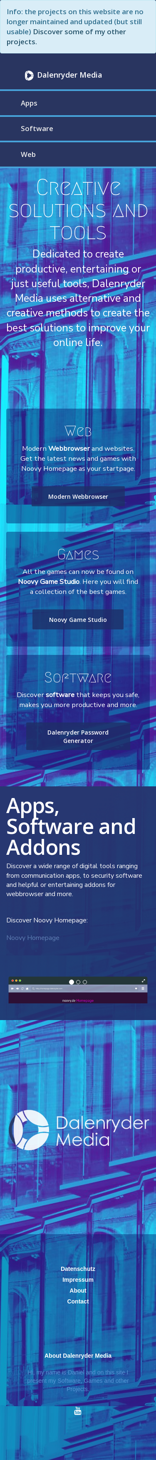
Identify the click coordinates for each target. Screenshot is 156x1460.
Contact (78, 1301)
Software (37, 128)
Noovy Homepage (32, 937)
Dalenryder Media (62, 75)
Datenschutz (78, 1269)
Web (28, 154)
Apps (29, 103)
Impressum (78, 1279)
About (77, 1290)
